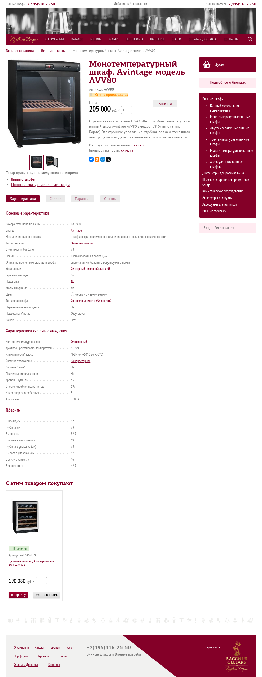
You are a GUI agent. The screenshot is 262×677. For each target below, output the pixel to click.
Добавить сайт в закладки (130, 4)
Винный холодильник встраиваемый (225, 108)
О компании (54, 39)
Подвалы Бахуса (24, 39)
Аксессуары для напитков (219, 204)
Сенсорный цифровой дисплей (90, 269)
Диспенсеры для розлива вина (223, 173)
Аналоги (165, 104)
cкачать (139, 145)
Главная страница (20, 51)
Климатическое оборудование (222, 191)
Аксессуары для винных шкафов (226, 164)
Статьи (176, 39)
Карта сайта (212, 647)
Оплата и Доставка (202, 39)
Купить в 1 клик (46, 595)
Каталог (77, 39)
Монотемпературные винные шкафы (230, 119)
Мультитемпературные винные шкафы (231, 153)
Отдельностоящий (82, 243)
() (41, 4)
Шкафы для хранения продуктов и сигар (225, 182)
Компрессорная (80, 361)
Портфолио (134, 39)
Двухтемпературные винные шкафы (229, 130)
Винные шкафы (53, 51)
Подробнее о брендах (228, 82)
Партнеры (157, 39)
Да (72, 281)
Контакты (231, 39)
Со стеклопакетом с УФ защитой (91, 301)
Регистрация (224, 228)
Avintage (76, 230)
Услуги (113, 39)
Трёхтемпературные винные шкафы (229, 141)
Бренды (95, 39)
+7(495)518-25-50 (108, 647)
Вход (207, 228)
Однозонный (79, 342)
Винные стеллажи (214, 211)
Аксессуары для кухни (217, 198)
